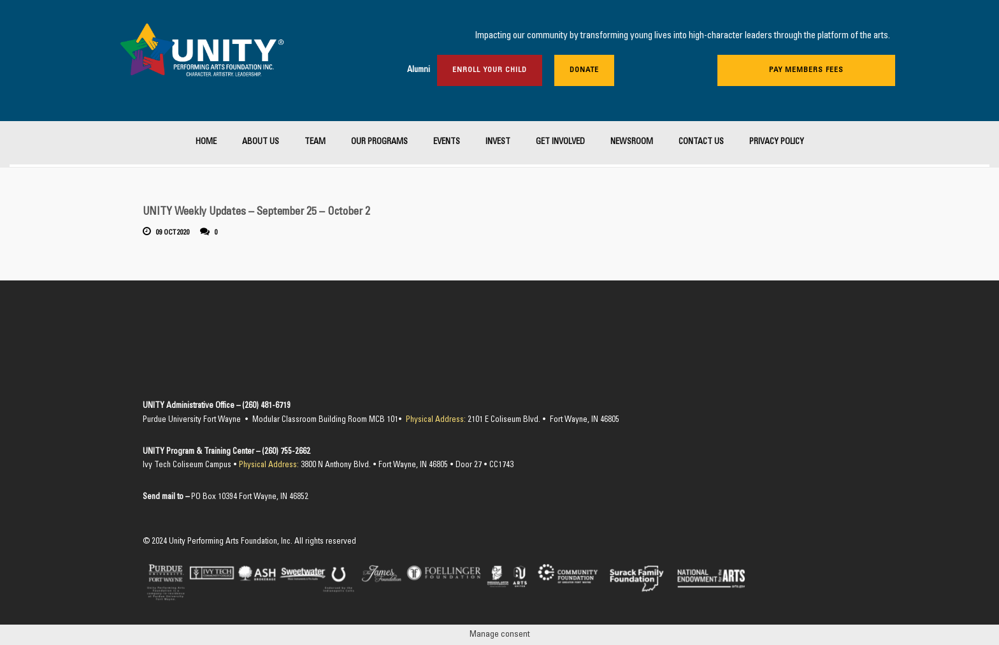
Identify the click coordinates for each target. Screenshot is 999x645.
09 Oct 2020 (173, 232)
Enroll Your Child (489, 70)
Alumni (418, 70)
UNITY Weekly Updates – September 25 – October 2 (256, 212)
